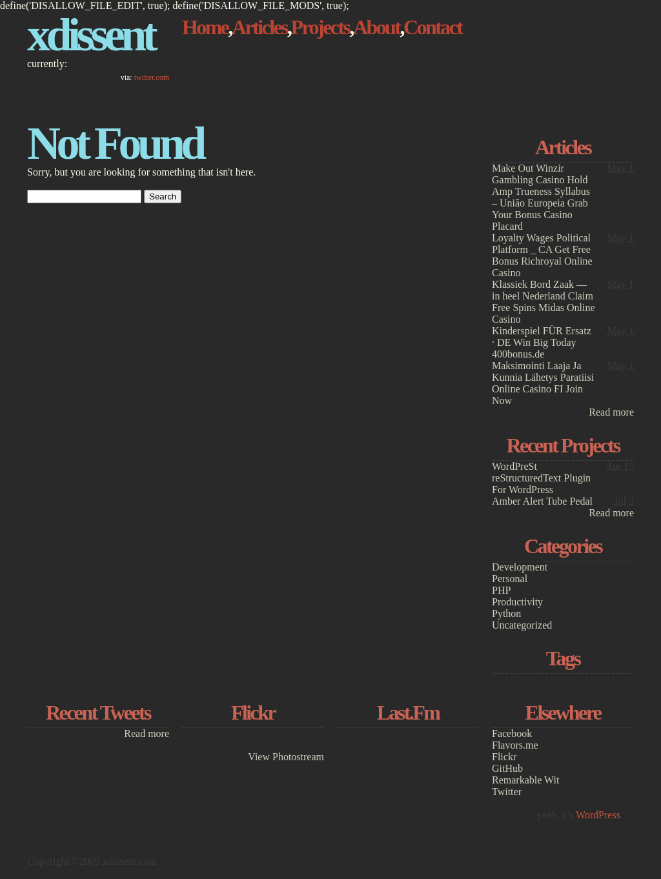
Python (506, 613)
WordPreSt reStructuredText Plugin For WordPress (541, 478)
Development (519, 566)
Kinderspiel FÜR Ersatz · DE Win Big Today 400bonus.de (541, 342)
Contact (432, 27)
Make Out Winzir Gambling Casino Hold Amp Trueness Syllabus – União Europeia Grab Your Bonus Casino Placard (541, 197)
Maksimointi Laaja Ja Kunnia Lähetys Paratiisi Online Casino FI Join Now (543, 383)
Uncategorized (522, 625)
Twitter (507, 791)
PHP (501, 590)
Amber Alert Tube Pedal (542, 501)
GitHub (507, 768)
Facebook (512, 733)
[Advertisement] (562, 56)
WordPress (598, 814)
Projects (320, 27)
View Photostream (286, 756)
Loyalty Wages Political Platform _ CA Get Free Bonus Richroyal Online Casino (542, 255)
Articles (259, 27)
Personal (509, 578)
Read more (611, 412)
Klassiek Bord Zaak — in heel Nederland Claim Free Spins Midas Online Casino (543, 302)
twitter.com (151, 77)
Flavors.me (515, 745)
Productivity (517, 601)
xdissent (90, 35)
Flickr (504, 756)
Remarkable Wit (525, 779)
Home (205, 27)
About (376, 27)
